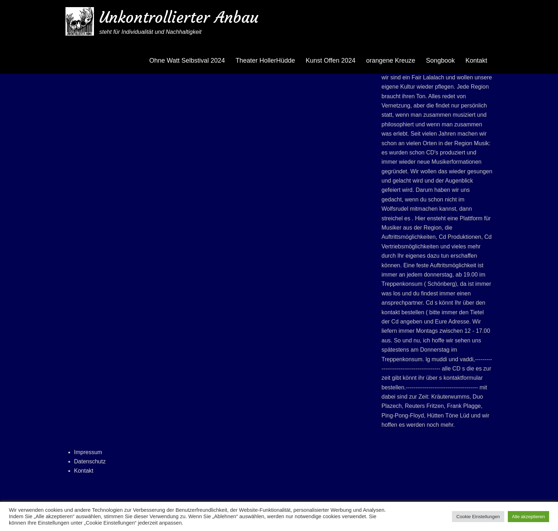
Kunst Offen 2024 (331, 60)
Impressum (88, 452)
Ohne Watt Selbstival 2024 (187, 60)
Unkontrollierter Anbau (178, 17)
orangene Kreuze (390, 60)
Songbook (440, 60)
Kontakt (476, 60)
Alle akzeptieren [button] (528, 516)
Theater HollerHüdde (265, 60)
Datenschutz (90, 461)
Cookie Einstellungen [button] (478, 516)
